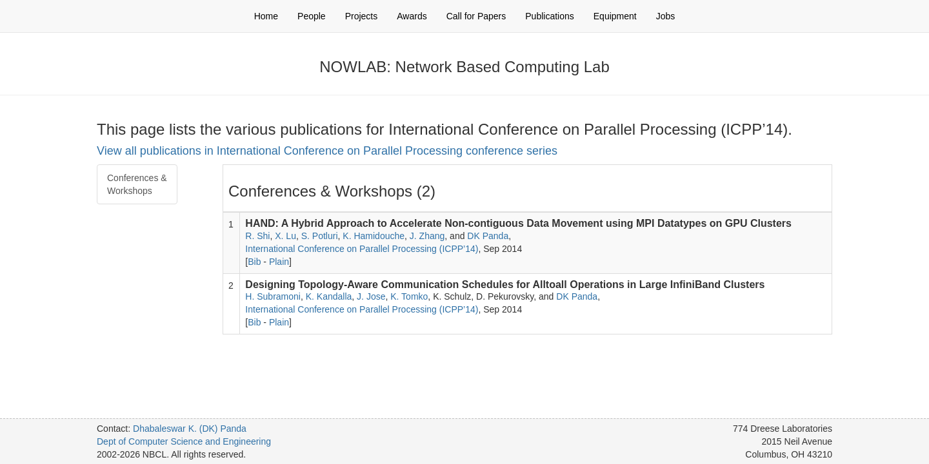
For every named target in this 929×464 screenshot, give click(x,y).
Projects (361, 16)
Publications (549, 16)
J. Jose (371, 296)
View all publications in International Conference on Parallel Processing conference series (327, 150)
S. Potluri (319, 236)
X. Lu (285, 236)
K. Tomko (409, 296)
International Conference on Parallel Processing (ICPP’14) (361, 249)
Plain (279, 261)
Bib (254, 261)
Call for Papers (476, 16)
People (311, 16)
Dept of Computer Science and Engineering (184, 441)
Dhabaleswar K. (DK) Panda (189, 428)
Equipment (615, 16)
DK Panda (487, 236)
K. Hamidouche (374, 236)
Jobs (665, 16)
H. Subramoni (273, 296)
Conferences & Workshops (137, 184)
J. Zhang (427, 236)
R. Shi (257, 236)
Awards (411, 16)
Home (266, 16)
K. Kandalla (329, 296)
